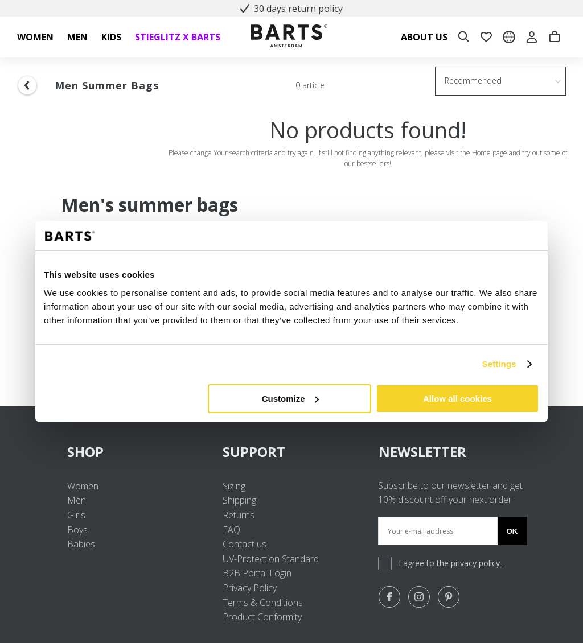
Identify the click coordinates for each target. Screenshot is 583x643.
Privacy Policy (250, 588)
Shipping (239, 500)
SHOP (135, 451)
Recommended (473, 80)
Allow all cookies (457, 398)
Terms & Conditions (263, 602)
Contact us (244, 544)
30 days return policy (291, 8)
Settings (499, 364)
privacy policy (476, 563)
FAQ (231, 530)
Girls (76, 515)
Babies (81, 544)
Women (82, 486)
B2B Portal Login (257, 573)
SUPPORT (291, 451)
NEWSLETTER (422, 451)
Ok (512, 531)
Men (76, 500)
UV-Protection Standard (271, 559)
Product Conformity (262, 617)
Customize (290, 398)
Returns (238, 515)
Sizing (234, 486)
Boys (77, 530)
